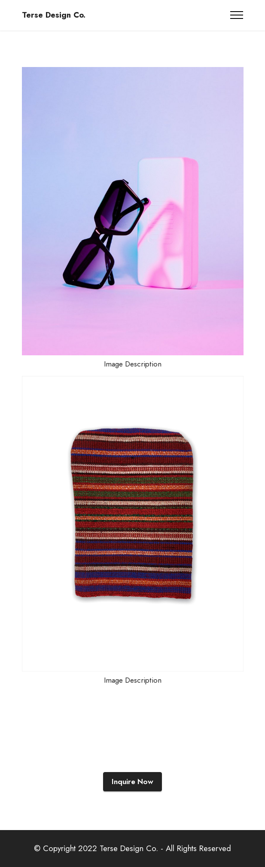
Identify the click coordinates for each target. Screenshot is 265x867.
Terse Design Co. (53, 15)
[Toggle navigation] (237, 15)
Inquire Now (132, 781)
